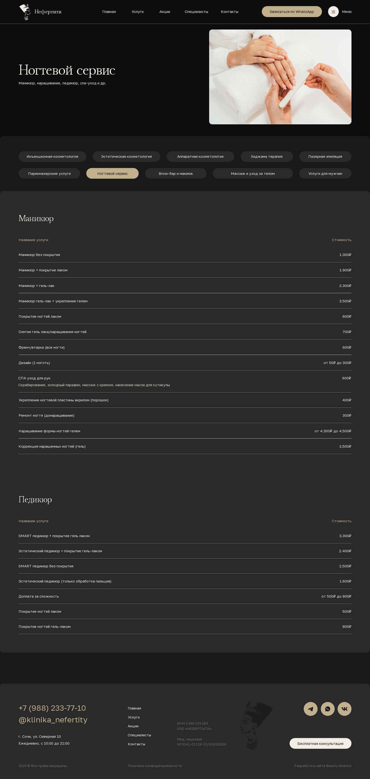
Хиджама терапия (266, 156)
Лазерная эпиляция (325, 156)
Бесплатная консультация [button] (320, 743)
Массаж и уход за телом (253, 173)
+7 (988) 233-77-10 (52, 707)
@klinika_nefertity (53, 719)
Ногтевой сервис (112, 173)
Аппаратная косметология (200, 156)
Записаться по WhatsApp (292, 11)
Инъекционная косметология (52, 156)
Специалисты (196, 11)
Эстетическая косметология (126, 156)
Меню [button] (347, 12)
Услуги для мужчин (325, 173)
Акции (164, 11)
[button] (333, 11)
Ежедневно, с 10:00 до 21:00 (44, 743)
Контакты (229, 11)
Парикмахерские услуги (49, 173)
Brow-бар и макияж (176, 173)
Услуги (138, 11)
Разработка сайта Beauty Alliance (322, 766)
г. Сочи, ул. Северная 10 (40, 736)
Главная (109, 11)
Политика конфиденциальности (155, 766)
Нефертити (48, 11)
